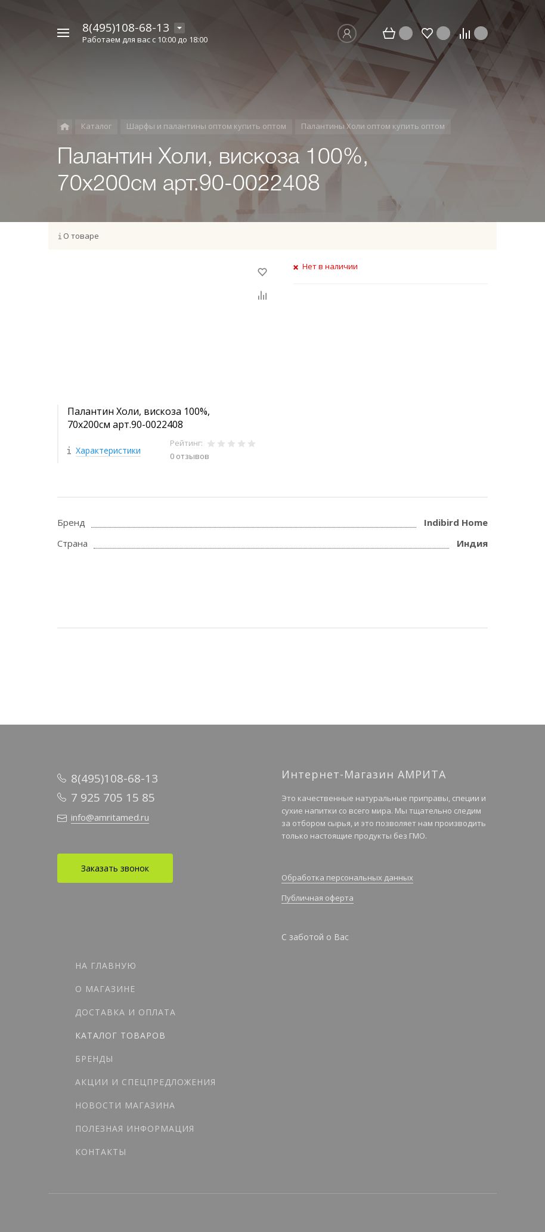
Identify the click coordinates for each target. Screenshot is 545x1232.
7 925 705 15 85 (113, 797)
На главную (106, 965)
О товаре (81, 236)
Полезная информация (134, 1128)
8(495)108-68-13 (125, 27)
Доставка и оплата (125, 1012)
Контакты (100, 1151)
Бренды (94, 1058)
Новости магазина (125, 1105)
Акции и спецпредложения (145, 1082)
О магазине (105, 988)
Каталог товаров (120, 1035)
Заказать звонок (115, 868)
